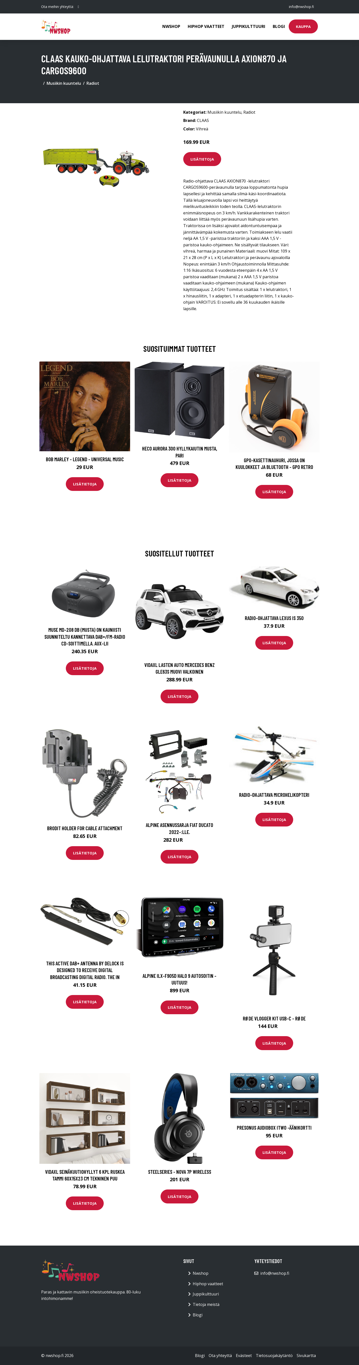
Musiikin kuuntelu (64, 83)
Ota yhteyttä (220, 1355)
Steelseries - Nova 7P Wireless (179, 1172)
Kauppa (303, 26)
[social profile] (78, 6)
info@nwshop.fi (301, 6)
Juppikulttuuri (248, 26)
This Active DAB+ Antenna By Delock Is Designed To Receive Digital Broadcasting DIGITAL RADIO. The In (85, 970)
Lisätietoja (202, 159)
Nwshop (171, 26)
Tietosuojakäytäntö (274, 1355)
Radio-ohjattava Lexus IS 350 (274, 618)
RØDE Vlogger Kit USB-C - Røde (274, 1018)
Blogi (279, 26)
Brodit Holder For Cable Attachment (84, 828)
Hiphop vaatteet (206, 26)
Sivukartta (306, 1355)
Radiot (93, 83)
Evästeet (244, 1355)
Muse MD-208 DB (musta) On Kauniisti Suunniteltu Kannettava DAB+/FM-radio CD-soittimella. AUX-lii (84, 636)
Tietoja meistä (206, 1304)
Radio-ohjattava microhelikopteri (274, 795)
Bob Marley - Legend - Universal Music (85, 459)
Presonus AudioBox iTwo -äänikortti (274, 1127)
